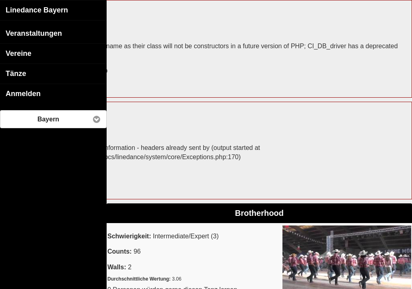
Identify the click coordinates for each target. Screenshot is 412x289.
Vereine (18, 53)
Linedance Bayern (37, 10)
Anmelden (23, 93)
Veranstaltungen (34, 33)
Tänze (16, 73)
